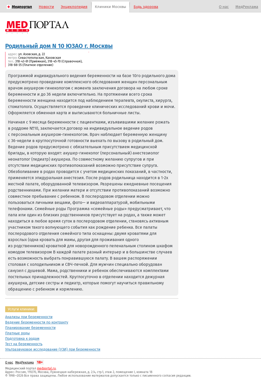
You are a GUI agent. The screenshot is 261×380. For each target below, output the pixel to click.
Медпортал (22, 6)
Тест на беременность (23, 344)
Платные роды (17, 333)
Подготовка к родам (22, 338)
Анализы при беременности (28, 317)
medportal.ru (46, 368)
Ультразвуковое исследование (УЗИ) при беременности (52, 349)
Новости (46, 6)
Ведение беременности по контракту (36, 322)
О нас (224, 6)
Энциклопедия (74, 6)
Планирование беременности (30, 328)
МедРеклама (246, 6)
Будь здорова (146, 6)
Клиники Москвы (110, 6)
